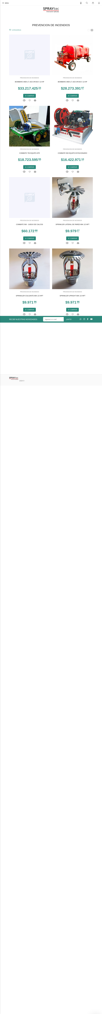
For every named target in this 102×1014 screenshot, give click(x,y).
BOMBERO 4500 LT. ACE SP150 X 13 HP (51, 125)
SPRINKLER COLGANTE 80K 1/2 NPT (51, 810)
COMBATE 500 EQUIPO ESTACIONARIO (51, 467)
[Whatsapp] (80, 947)
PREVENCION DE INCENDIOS (51, 121)
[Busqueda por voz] (81, 3)
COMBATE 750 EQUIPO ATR (51, 353)
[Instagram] (84, 947)
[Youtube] (91, 947)
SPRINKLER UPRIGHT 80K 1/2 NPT (51, 924)
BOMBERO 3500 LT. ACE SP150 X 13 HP (51, 239)
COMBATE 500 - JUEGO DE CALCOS (51, 581)
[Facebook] (88, 947)
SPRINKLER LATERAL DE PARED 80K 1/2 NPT (51, 696)
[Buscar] (87, 3)
